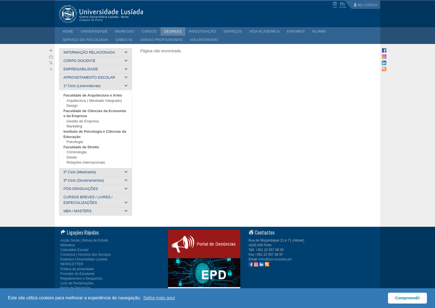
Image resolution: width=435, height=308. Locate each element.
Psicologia (74, 142)
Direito (71, 157)
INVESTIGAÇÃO (202, 31)
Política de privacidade (77, 269)
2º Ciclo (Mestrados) (79, 172)
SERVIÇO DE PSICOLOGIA (85, 40)
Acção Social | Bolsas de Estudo (84, 240)
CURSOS (149, 31)
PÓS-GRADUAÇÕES (80, 189)
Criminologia (76, 152)
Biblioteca (67, 245)
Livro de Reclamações (76, 283)
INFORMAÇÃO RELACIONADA (89, 52)
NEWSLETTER (71, 264)
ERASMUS (296, 31)
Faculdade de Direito (81, 147)
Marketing (74, 126)
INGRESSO (124, 31)
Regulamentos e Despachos (81, 278)
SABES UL (124, 40)
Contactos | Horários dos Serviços (85, 255)
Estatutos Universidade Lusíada (83, 259)
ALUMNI (319, 31)
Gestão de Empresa (82, 121)
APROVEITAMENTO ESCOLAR (89, 77)
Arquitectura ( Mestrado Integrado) (94, 100)
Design (72, 106)
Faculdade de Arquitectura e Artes (92, 95)
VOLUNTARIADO (204, 40)
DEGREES (173, 31)
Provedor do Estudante (77, 274)
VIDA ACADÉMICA (264, 31)
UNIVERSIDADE (94, 31)
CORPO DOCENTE (79, 61)
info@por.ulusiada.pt (275, 259)
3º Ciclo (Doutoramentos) (83, 180)
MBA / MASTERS (77, 211)
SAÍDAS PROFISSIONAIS (161, 40)
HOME (68, 31)
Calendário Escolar (74, 250)
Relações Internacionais (85, 162)
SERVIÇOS (232, 31)
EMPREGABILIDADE (80, 69)
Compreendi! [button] (407, 298)
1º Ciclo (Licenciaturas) (81, 86)
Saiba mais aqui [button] (159, 297)
